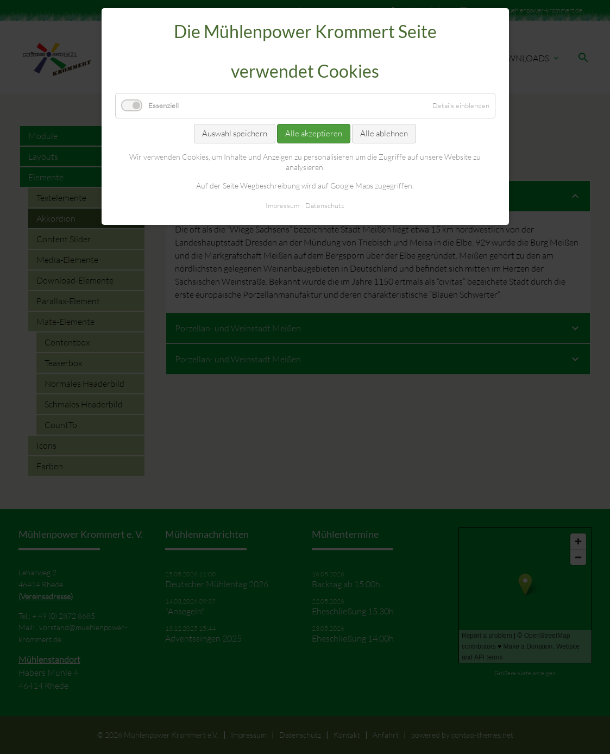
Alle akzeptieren (313, 133)
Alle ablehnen (384, 133)
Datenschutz (324, 205)
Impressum (282, 205)
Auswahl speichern (234, 133)
